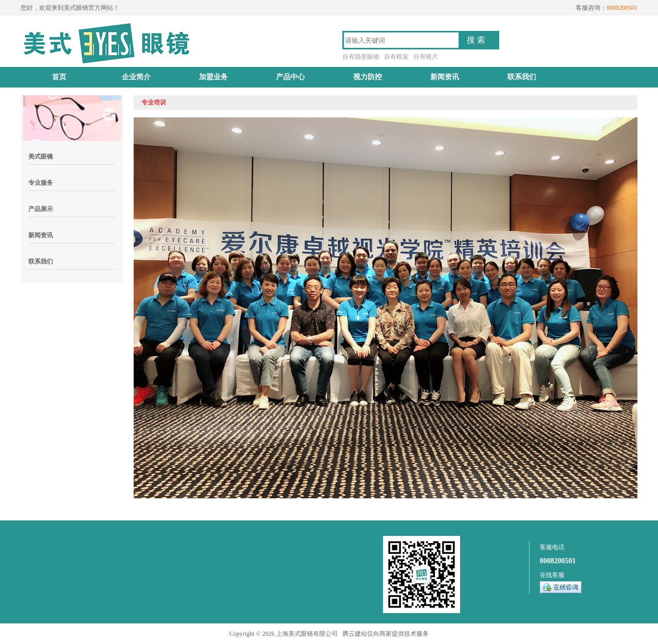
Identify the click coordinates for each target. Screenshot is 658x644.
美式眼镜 (40, 156)
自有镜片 (425, 56)
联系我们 (521, 77)
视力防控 (367, 77)
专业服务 (40, 182)
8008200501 (558, 561)
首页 (59, 77)
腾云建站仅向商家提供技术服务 (385, 633)
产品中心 (290, 77)
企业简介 (136, 77)
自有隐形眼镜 (360, 56)
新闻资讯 (444, 77)
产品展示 (40, 209)
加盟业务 (213, 77)
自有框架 (396, 56)
